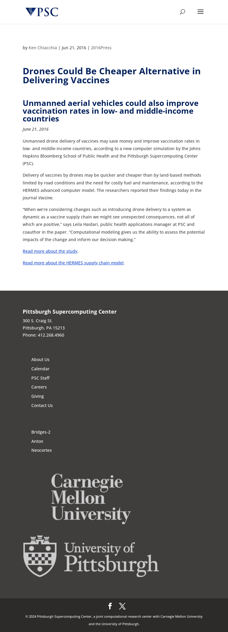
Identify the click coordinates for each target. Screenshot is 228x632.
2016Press (101, 47)
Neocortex (41, 450)
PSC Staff (40, 378)
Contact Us (42, 405)
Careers (39, 387)
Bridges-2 (40, 432)
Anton (37, 441)
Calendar (40, 369)
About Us (40, 359)
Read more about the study (50, 251)
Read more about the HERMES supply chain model (73, 263)
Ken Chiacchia (43, 47)
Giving (37, 396)
